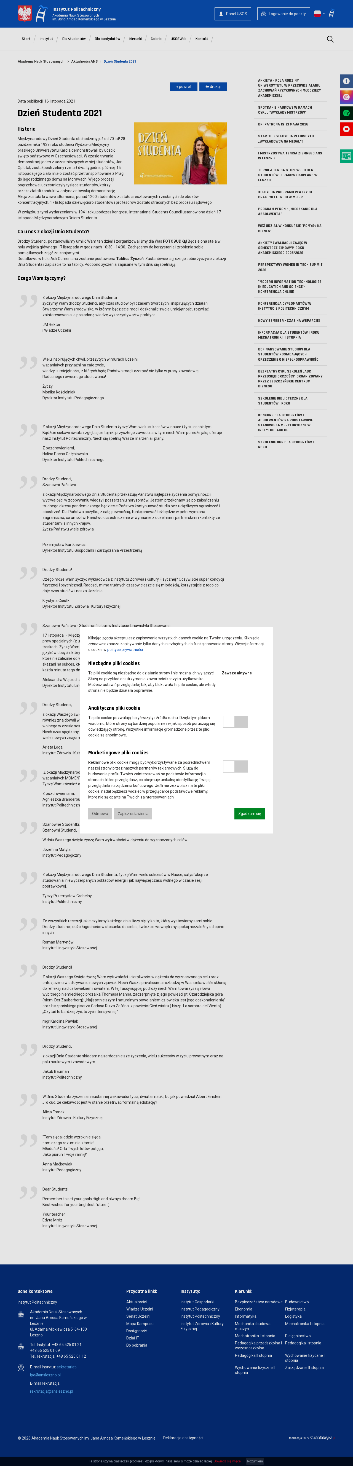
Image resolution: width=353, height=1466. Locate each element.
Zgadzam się (249, 813)
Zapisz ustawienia (133, 813)
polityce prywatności (125, 649)
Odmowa (100, 813)
